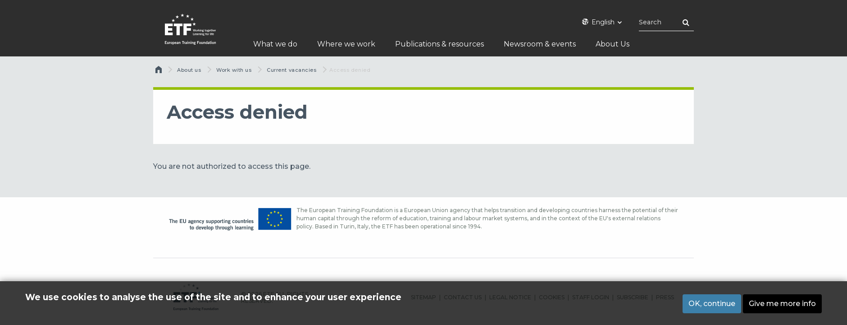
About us (189, 70)
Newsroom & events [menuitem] (540, 44)
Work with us (234, 70)
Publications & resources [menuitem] (439, 44)
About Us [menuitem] (612, 44)
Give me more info (782, 303)
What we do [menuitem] (275, 44)
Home (159, 71)
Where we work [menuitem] (346, 44)
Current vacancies (291, 70)
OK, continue (711, 303)
